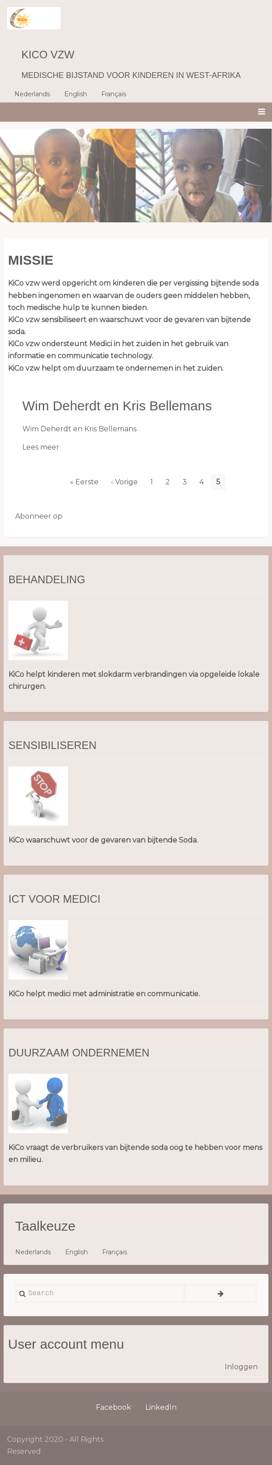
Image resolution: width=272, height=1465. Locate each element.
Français (113, 94)
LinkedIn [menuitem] (161, 1407)
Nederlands (32, 94)
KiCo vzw (47, 55)
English (75, 94)
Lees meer (40, 447)
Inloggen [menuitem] (241, 1367)
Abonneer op (38, 516)
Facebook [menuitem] (113, 1407)
